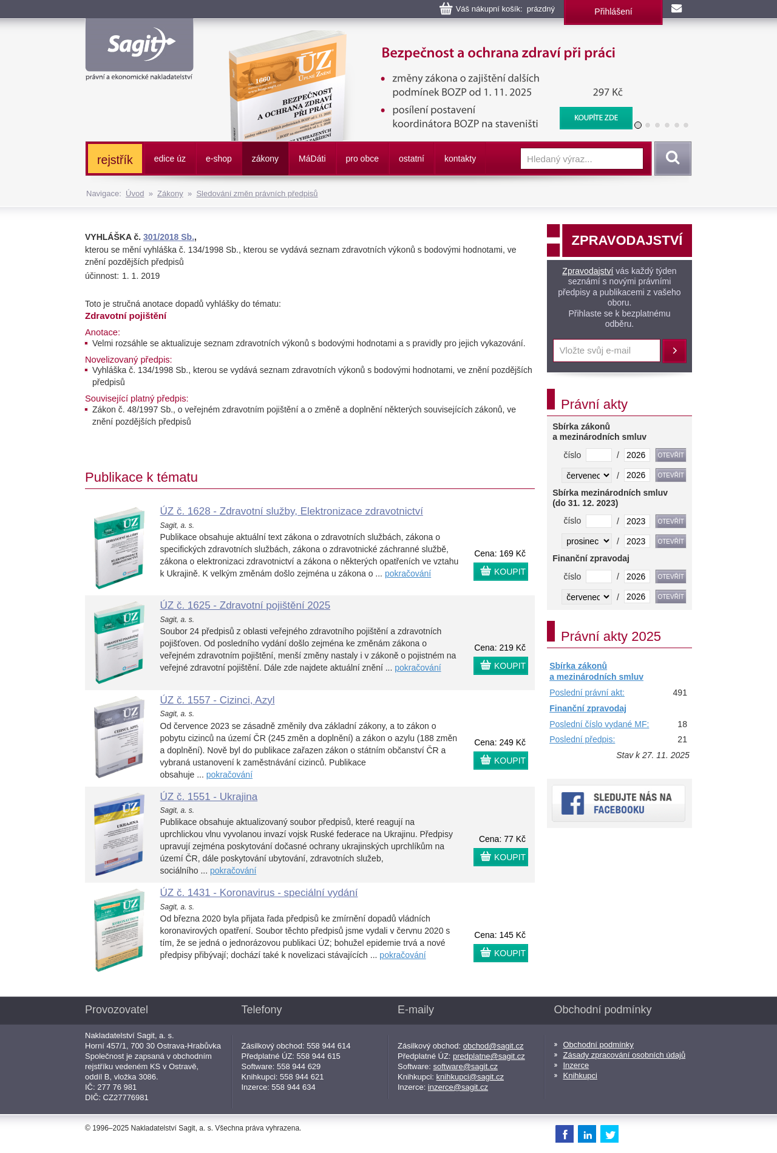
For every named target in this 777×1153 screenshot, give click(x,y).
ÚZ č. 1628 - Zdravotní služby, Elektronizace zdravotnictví (291, 511)
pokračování (408, 573)
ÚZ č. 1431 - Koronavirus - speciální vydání (259, 892)
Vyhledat (670, 158)
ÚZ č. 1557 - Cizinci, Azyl (217, 700)
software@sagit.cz (465, 1066)
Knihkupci (580, 1075)
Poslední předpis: (582, 739)
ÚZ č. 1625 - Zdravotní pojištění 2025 (245, 605)
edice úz (170, 158)
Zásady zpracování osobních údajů (624, 1054)
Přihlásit (674, 351)
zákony (265, 158)
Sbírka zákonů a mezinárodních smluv (596, 671)
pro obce (362, 158)
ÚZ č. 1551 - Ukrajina (209, 796)
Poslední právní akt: (587, 692)
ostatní (411, 158)
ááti (312, 158)
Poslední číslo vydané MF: (599, 724)
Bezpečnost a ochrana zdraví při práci (422, 36)
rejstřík (115, 159)
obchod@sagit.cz (493, 1045)
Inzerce (576, 1065)
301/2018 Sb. (168, 237)
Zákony (170, 193)
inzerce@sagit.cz (458, 1087)
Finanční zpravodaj (587, 708)
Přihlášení (613, 11)
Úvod (135, 193)
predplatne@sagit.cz (489, 1056)
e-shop (219, 158)
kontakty (460, 158)
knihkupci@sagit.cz (470, 1076)
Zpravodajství (587, 271)
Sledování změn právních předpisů (256, 193)
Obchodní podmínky (598, 1044)
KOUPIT (510, 571)
